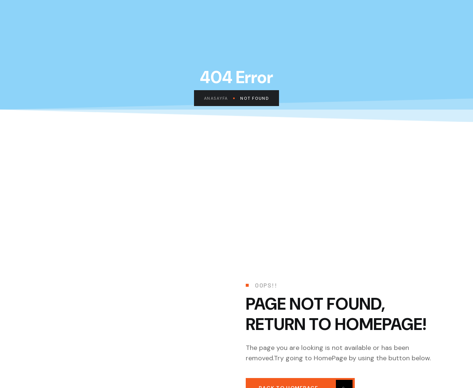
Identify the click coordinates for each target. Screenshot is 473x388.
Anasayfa (219, 98)
